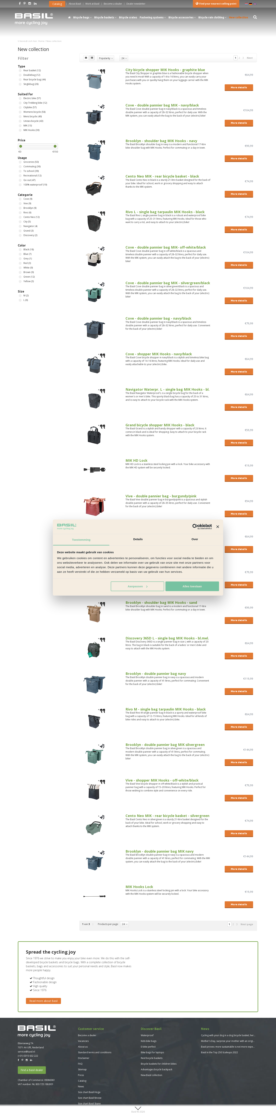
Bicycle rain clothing (212, 17)
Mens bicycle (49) (20, 116)
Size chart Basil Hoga (89, 1092)
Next (250, 57)
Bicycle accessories (182, 17)
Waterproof (147, 1035)
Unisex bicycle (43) (20, 121)
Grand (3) (20, 230)
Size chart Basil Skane (89, 1103)
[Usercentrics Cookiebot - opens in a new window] (195, 527)
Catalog (57, 4)
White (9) (20, 267)
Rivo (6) (20, 212)
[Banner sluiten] (217, 526)
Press (81, 1075)
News (81, 1086)
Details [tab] (138, 539)
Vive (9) (20, 203)
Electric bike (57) (20, 98)
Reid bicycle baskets (151, 1058)
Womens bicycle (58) (20, 112)
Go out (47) (20, 180)
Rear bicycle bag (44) (20, 79)
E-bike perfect (148, 1046)
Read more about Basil (43, 1001)
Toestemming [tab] (81, 539)
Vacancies (83, 1041)
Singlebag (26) (20, 84)
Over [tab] (195, 539)
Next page (247, 924)
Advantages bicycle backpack (156, 1069)
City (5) (20, 221)
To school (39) (20, 171)
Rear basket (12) (20, 70)
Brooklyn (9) (20, 208)
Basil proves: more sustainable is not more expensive (229, 1046)
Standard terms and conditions (94, 1052)
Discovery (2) (20, 235)
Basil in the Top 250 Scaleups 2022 (219, 1052)
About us (83, 1046)
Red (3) (20, 263)
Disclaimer (83, 1058)
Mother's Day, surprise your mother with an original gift (230, 1041)
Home (41, 41)
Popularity (104, 58)
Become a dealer (87, 1035)
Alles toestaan (192, 586)
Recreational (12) (20, 175)
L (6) (20, 300)
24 (123, 58)
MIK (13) (20, 125)
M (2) (20, 295)
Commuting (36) (20, 166)
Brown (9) (20, 272)
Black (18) (20, 249)
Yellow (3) (20, 281)
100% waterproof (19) (20, 184)
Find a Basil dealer (32, 1070)
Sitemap (82, 1069)
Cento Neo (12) (20, 217)
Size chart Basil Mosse (89, 1097)
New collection (238, 17)
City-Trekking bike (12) (20, 103)
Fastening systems (153, 17)
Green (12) (20, 276)
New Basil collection (151, 1075)
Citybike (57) (20, 107)
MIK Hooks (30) (20, 130)
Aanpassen (137, 586)
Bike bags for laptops (152, 1052)
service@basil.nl (26, 1051)
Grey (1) (20, 258)
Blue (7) (20, 254)
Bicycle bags (82, 17)
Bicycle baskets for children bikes (158, 1063)
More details (239, 87)
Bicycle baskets (105, 17)
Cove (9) (20, 199)
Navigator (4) (20, 226)
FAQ (80, 1063)
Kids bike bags (148, 1041)
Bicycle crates (128, 17)
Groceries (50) (20, 162)
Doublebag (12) (20, 75)
